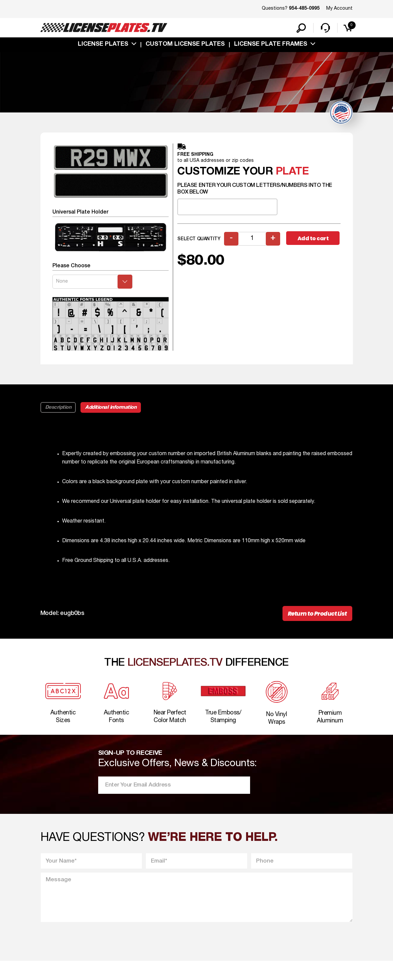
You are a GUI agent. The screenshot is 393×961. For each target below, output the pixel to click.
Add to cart (313, 238)
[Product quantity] (252, 239)
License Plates (103, 44)
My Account (339, 8)
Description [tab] (58, 407)
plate (292, 172)
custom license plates (185, 44)
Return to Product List (317, 614)
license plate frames (270, 44)
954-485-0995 (304, 8)
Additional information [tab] (110, 407)
